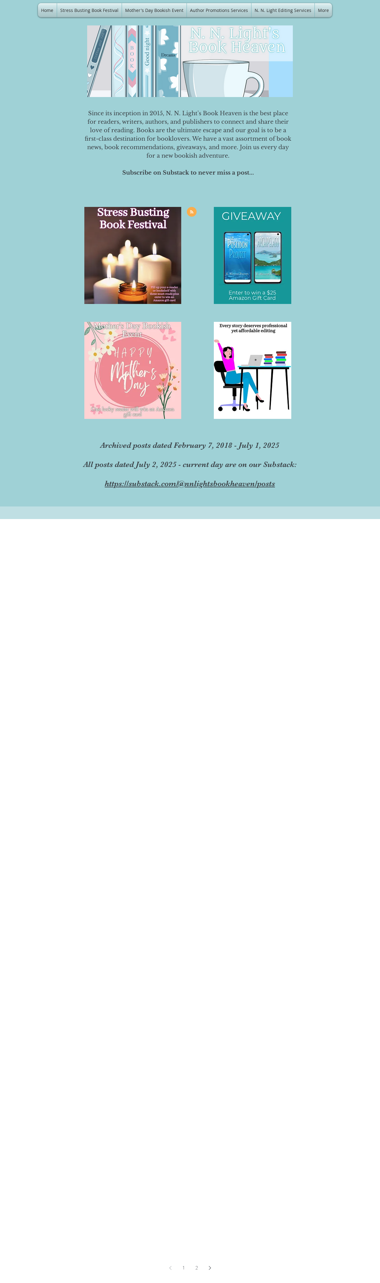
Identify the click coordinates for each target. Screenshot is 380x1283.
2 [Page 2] (196, 1267)
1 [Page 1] (183, 1267)
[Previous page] (170, 1268)
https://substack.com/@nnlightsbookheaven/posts (190, 483)
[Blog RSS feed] (192, 212)
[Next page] (209, 1268)
